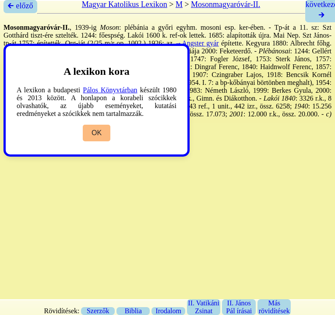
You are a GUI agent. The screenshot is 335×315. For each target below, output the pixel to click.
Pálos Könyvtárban (110, 90)
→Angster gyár (197, 43)
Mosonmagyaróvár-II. (225, 4)
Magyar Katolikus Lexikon (124, 4)
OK (97, 132)
